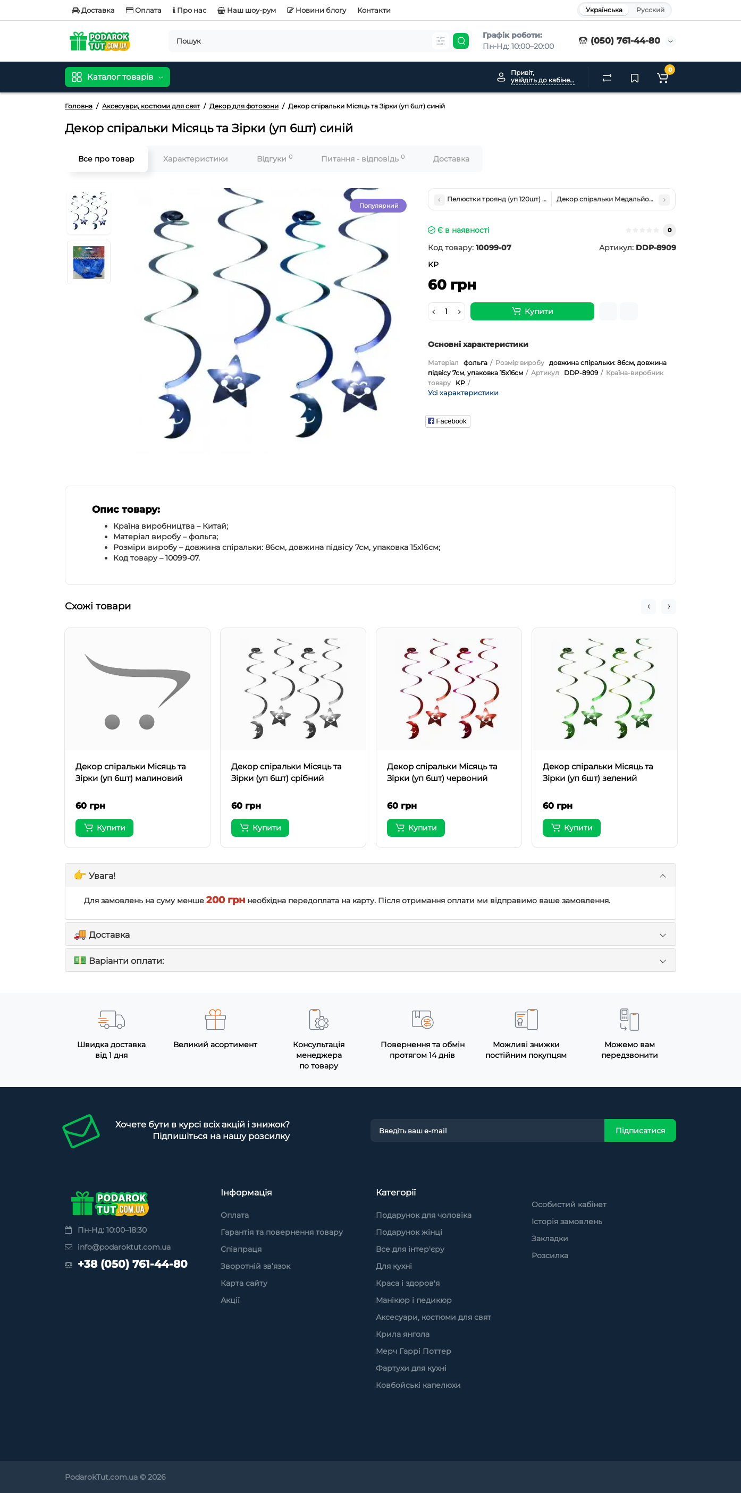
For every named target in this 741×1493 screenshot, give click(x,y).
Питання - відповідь (363, 159)
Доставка (93, 10)
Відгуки (274, 159)
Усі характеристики (463, 392)
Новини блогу (316, 10)
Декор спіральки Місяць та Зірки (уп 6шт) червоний (442, 772)
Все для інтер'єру (410, 1249)
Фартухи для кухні (411, 1368)
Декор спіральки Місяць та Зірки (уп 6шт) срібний (286, 772)
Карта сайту (244, 1283)
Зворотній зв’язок (255, 1266)
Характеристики (195, 159)
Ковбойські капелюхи (418, 1385)
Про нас (189, 10)
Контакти (374, 10)
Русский (650, 10)
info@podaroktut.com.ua (118, 1247)
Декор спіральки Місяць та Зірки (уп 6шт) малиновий (130, 772)
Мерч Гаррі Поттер (413, 1351)
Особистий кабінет (569, 1204)
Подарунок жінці (409, 1232)
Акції (230, 1300)
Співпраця (241, 1249)
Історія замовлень (567, 1221)
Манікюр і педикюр (414, 1300)
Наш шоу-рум (246, 10)
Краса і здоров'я (408, 1283)
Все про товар (106, 159)
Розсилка (550, 1255)
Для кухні (394, 1266)
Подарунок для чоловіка (423, 1215)
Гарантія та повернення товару (282, 1232)
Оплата (144, 10)
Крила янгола (403, 1334)
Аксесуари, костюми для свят (433, 1317)
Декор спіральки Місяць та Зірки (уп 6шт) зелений (598, 772)
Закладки (550, 1238)
